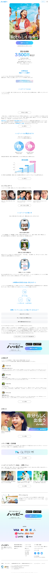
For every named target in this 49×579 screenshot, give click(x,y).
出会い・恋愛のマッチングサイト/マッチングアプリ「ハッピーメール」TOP (6, 548)
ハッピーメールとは (28, 544)
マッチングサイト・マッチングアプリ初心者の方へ (24, 336)
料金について (27, 548)
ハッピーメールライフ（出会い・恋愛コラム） (41, 546)
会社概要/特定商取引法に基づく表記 (16, 563)
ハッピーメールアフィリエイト (38, 548)
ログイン (43, 1)
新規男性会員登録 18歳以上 (18, 546)
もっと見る (24, 401)
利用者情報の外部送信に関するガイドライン (27, 563)
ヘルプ (26, 555)
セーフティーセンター (24, 286)
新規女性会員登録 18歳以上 (18, 544)
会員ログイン (16, 548)
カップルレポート (27, 550)
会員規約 (2, 563)
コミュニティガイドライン (37, 563)
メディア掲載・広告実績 (37, 544)
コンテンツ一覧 (36, 550)
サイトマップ (43, 563)
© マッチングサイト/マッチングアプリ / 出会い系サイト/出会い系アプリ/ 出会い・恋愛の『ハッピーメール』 (24, 572)
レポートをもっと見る (24, 205)
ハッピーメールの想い (28, 546)
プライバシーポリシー (7, 563)
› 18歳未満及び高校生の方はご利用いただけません (33, 351)
